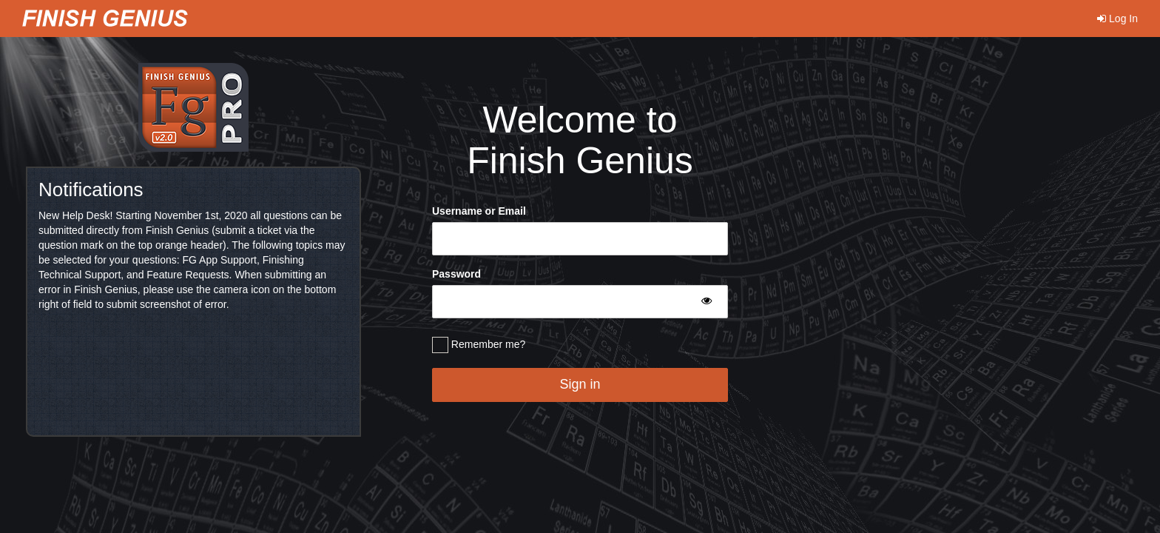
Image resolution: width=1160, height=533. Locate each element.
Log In (1117, 18)
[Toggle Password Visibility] (706, 300)
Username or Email (479, 211)
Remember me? (478, 345)
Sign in (579, 384)
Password (456, 274)
